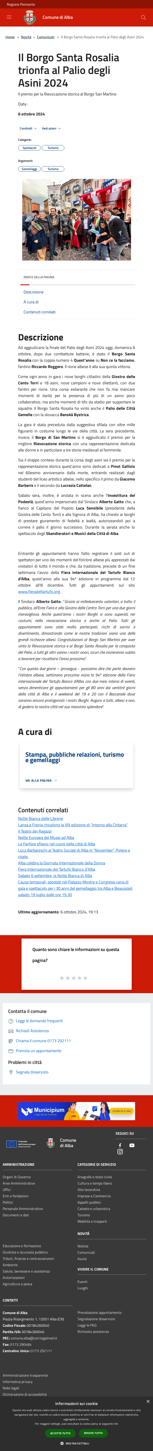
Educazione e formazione (22, 1246)
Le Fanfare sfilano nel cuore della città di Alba (56, 844)
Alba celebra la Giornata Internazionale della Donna (61, 863)
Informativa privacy (18, 1381)
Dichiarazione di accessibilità (25, 1394)
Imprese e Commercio (94, 1196)
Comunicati (45, 37)
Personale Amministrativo (23, 1208)
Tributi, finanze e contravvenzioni (28, 1258)
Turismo (84, 1215)
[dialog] (76, 1424)
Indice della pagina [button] (39, 277)
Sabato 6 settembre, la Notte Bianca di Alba (55, 876)
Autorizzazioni (14, 1277)
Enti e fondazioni (16, 1196)
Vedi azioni (52, 128)
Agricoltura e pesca (17, 1284)
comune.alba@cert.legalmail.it (34, 1338)
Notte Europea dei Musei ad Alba (46, 837)
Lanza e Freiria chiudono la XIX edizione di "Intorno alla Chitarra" (73, 825)
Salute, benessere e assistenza (26, 1271)
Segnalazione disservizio (96, 1319)
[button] (76, 1443)
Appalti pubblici (89, 1202)
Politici (8, 1202)
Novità (26, 37)
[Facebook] (120, 1146)
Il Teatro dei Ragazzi (35, 831)
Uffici (7, 1189)
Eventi (82, 1281)
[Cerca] (143, 17)
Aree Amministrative (19, 1183)
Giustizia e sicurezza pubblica (25, 1252)
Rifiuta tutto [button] (93, 1433)
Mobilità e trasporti (92, 1221)
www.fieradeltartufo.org (39, 591)
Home (10, 37)
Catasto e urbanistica (94, 1208)
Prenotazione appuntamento (99, 1312)
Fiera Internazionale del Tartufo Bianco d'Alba (56, 869)
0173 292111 (41, 1350)
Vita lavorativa (89, 1189)
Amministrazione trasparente (25, 1375)
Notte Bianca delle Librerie (40, 818)
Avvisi (82, 1258)
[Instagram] (120, 1152)
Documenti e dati (16, 1215)
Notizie (83, 1246)
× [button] (148, 1401)
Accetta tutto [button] (60, 1433)
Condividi (29, 128)
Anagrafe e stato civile (95, 1177)
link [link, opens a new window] (116, 1424)
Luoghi (83, 1288)
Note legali (11, 1388)
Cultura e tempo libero (95, 1183)
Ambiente (10, 1265)
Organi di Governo (17, 1177)
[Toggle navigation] (9, 17)
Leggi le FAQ (87, 1325)
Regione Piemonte (21, 4)
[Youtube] (131, 1146)
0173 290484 (21, 1344)
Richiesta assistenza (93, 1331)
